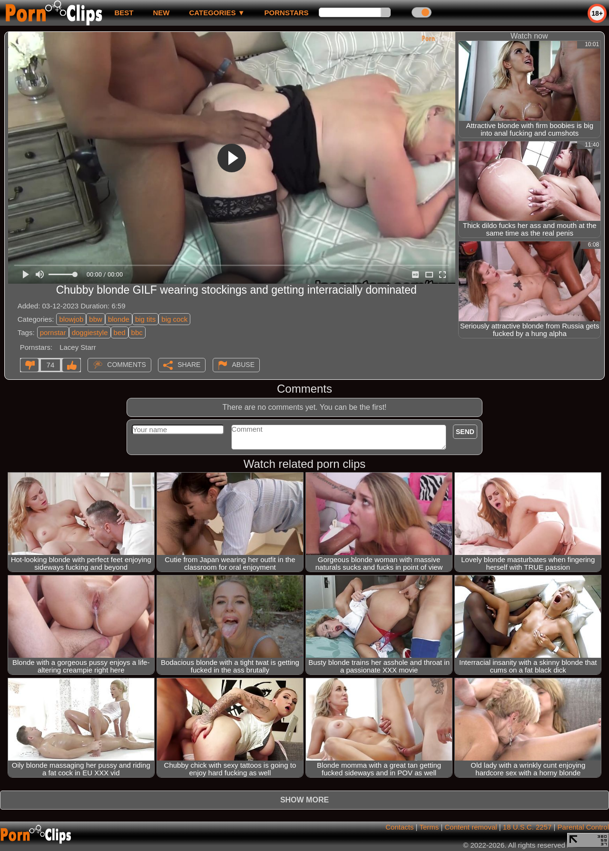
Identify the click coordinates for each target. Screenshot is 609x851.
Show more (304, 800)
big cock (174, 319)
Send (465, 431)
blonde (118, 319)
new (161, 13)
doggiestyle (90, 332)
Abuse (243, 364)
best (123, 13)
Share (188, 364)
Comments (126, 364)
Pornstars (287, 13)
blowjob (71, 319)
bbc (137, 332)
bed (120, 332)
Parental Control (583, 827)
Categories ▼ (217, 13)
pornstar (53, 332)
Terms (429, 827)
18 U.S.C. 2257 (527, 827)
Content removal (471, 827)
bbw (95, 319)
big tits (145, 319)
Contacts (399, 827)
